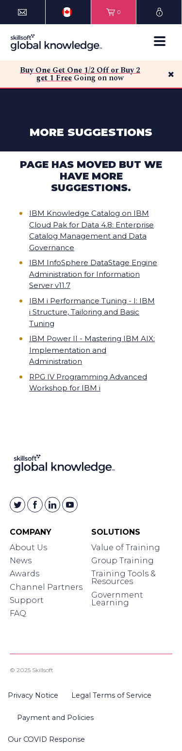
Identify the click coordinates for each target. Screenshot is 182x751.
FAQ (18, 613)
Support (27, 600)
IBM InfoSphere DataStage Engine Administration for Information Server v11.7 (93, 274)
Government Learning (117, 598)
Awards (24, 573)
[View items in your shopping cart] (113, 12)
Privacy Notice (33, 695)
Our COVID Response (46, 739)
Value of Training (125, 547)
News (21, 560)
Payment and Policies (55, 717)
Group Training (122, 560)
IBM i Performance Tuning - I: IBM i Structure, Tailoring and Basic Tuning (92, 312)
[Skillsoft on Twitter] (17, 504)
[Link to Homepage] (64, 466)
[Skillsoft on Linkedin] (52, 504)
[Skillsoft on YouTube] (70, 504)
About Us (28, 547)
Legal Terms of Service (111, 695)
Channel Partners (46, 587)
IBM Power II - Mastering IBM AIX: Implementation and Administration (92, 350)
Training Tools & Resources (123, 577)
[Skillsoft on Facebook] (35, 504)
